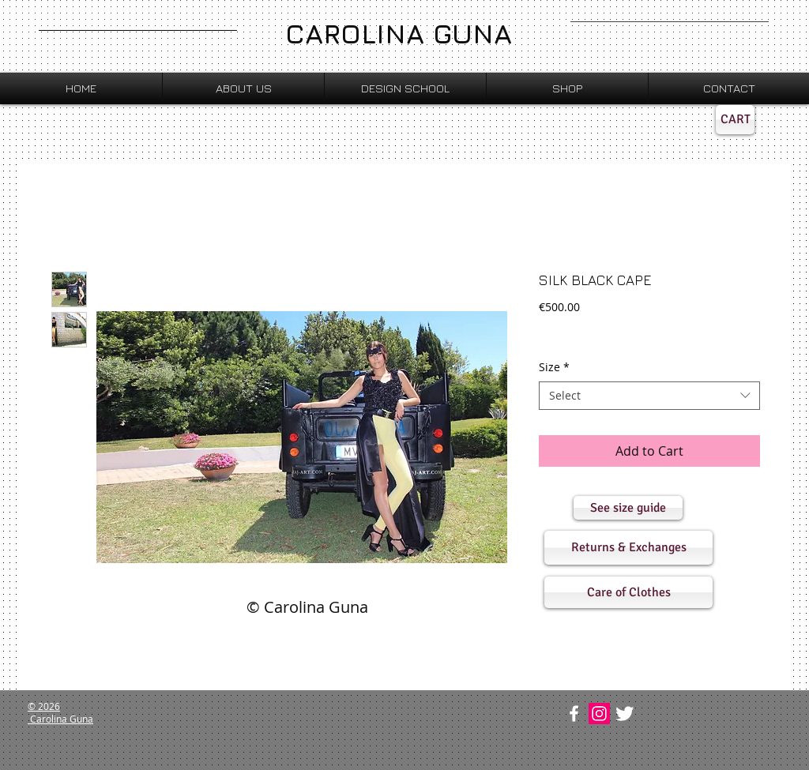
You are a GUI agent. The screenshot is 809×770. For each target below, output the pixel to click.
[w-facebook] (574, 713)
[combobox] (649, 395)
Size (554, 367)
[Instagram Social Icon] (599, 713)
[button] (628, 508)
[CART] (735, 119)
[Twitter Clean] (624, 713)
